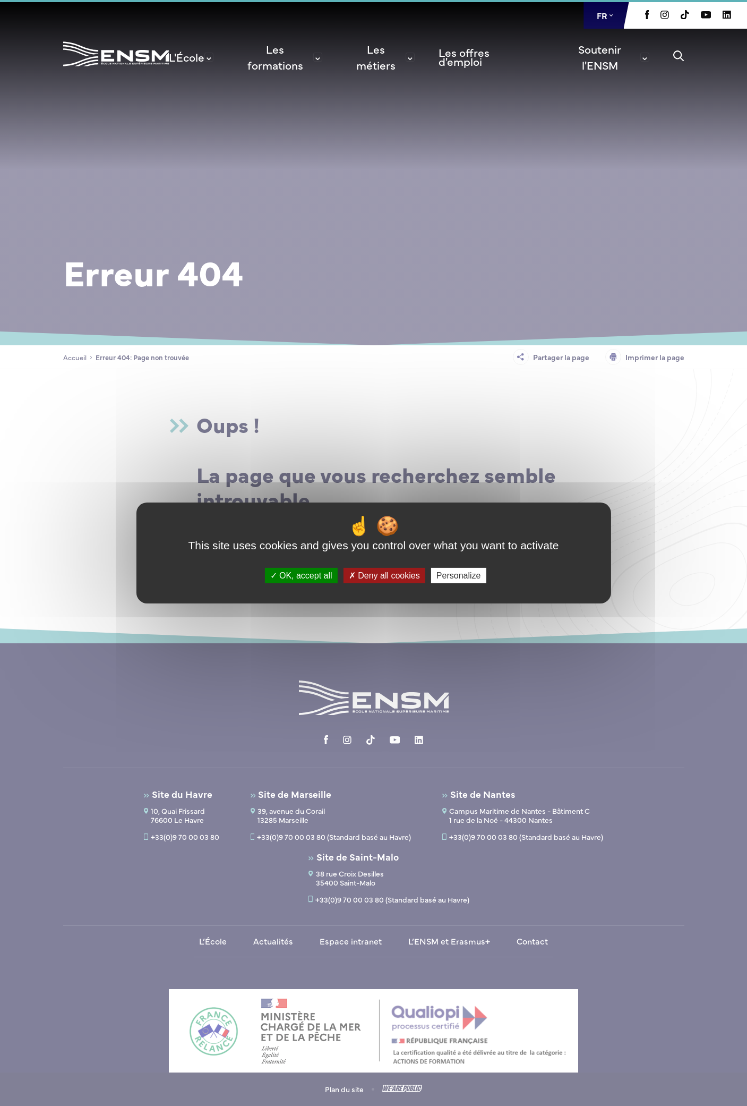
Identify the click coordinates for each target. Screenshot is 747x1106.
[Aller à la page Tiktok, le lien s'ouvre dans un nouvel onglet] (685, 16)
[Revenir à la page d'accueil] (116, 68)
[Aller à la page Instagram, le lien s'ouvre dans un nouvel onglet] (664, 15)
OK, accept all (301, 575)
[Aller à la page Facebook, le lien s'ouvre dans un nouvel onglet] (647, 16)
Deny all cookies (384, 575)
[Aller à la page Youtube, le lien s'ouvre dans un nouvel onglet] (706, 15)
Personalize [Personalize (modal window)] (458, 575)
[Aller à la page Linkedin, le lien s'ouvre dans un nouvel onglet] (727, 15)
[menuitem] (191, 57)
